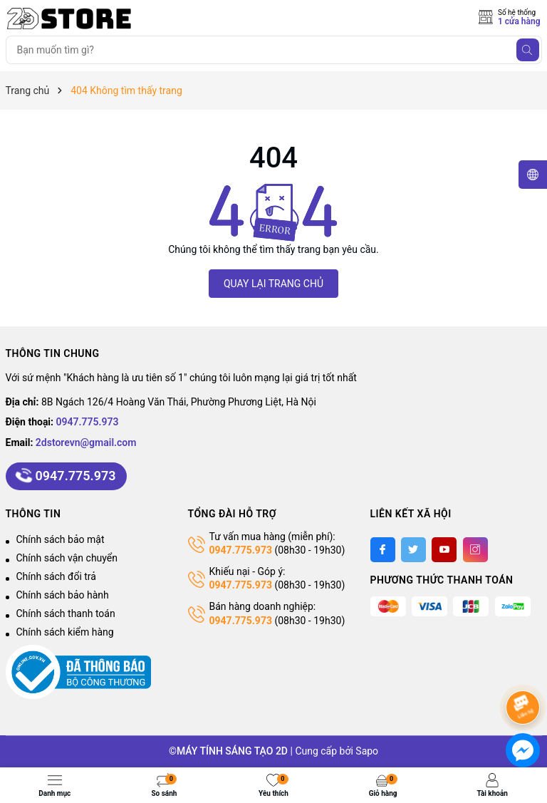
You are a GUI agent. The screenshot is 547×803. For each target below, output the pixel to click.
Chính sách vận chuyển (67, 558)
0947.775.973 (87, 422)
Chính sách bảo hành (62, 595)
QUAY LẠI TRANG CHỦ (273, 283)
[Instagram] (475, 549)
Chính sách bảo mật (60, 539)
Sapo (366, 751)
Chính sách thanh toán (65, 613)
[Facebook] (382, 549)
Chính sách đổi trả (56, 576)
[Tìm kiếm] (527, 49)
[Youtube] (444, 549)
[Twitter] (413, 549)
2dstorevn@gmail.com (86, 442)
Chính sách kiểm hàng (65, 632)
